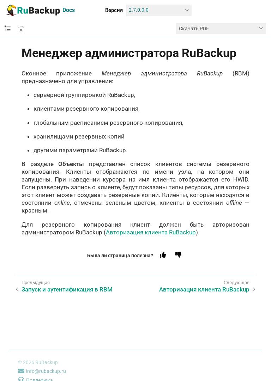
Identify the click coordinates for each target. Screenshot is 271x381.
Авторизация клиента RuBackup (151, 232)
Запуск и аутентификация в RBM (67, 289)
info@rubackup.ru (42, 371)
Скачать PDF (194, 28)
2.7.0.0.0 (139, 10)
